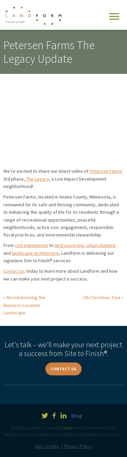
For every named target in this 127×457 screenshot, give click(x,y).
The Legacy (37, 179)
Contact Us (63, 368)
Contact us (14, 271)
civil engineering (31, 245)
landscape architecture (35, 253)
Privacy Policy (78, 446)
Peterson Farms (105, 171)
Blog (76, 415)
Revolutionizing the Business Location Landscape (24, 304)
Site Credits (47, 446)
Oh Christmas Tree (102, 297)
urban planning (101, 245)
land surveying (69, 245)
